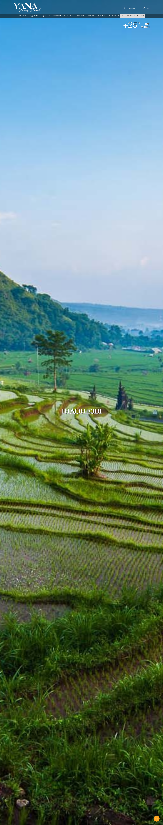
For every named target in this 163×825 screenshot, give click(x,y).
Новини (80, 16)
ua (148, 8)
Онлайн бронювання (133, 16)
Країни (22, 16)
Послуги (68, 16)
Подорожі (34, 16)
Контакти (114, 16)
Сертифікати (55, 16)
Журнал (102, 16)
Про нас (91, 16)
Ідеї (44, 16)
